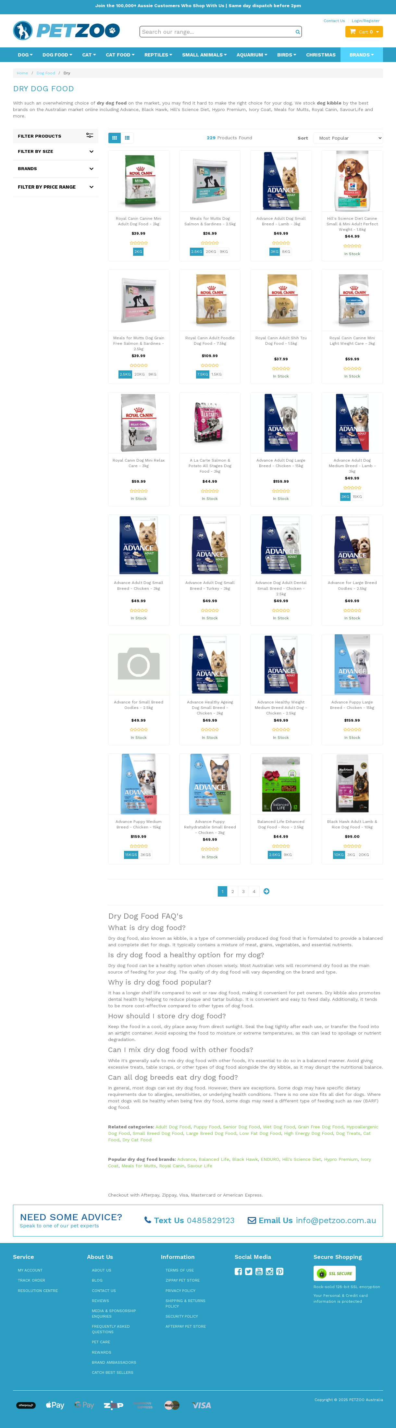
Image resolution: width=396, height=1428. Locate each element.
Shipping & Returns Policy (185, 1303)
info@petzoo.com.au (312, 1220)
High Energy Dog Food (308, 1133)
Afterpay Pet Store (186, 1326)
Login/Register (366, 21)
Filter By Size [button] (35, 151)
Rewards (101, 1352)
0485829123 (189, 1220)
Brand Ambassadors (114, 1362)
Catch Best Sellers (112, 1372)
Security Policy (182, 1316)
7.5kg (202, 374)
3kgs (146, 854)
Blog (97, 1280)
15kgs (131, 854)
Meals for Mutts (138, 1165)
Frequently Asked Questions (111, 1329)
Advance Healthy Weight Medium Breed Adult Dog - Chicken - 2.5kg (281, 707)
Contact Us (334, 21)
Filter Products (55, 136)
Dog (25, 55)
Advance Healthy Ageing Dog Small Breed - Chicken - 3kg (210, 707)
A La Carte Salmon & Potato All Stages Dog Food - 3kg (210, 466)
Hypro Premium (341, 1159)
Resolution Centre (38, 1290)
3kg (274, 251)
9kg (224, 251)
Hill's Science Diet (301, 1159)
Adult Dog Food (173, 1126)
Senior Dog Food (241, 1126)
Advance (186, 1159)
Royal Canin (171, 1165)
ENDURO (270, 1159)
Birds (286, 55)
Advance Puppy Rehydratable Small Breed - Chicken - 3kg (210, 827)
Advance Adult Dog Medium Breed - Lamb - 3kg (352, 466)
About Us (101, 1270)
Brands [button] (27, 168)
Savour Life (199, 1165)
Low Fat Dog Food (260, 1133)
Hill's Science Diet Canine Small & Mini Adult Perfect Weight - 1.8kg (352, 224)
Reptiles (158, 55)
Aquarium (252, 55)
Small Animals (204, 55)
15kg (357, 496)
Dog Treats (348, 1133)
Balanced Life (214, 1159)
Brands (362, 55)
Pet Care (101, 1342)
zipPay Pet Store (183, 1280)
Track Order (31, 1280)
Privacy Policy (180, 1290)
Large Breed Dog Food (211, 1133)
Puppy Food (206, 1126)
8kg (286, 251)
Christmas (321, 55)
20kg (211, 251)
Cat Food (120, 55)
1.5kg (217, 374)
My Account (30, 1270)
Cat (89, 55)
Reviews (100, 1300)
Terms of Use (180, 1270)
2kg (138, 251)
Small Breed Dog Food (158, 1133)
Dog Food (57, 55)
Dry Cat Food (137, 1139)
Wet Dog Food (279, 1126)
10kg (339, 854)
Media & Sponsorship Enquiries (114, 1314)
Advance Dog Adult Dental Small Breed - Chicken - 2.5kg (281, 588)
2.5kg (196, 251)
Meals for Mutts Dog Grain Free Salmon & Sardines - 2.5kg (138, 343)
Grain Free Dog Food (320, 1126)
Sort (303, 138)
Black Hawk (245, 1159)
